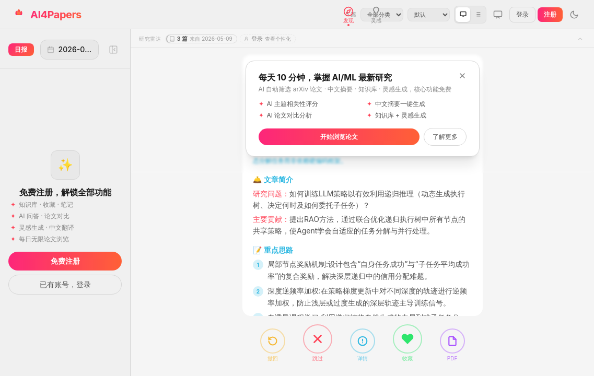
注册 (550, 14)
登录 (522, 14)
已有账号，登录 (65, 284)
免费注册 (65, 260)
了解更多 (445, 136)
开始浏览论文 (339, 136)
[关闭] (462, 76)
